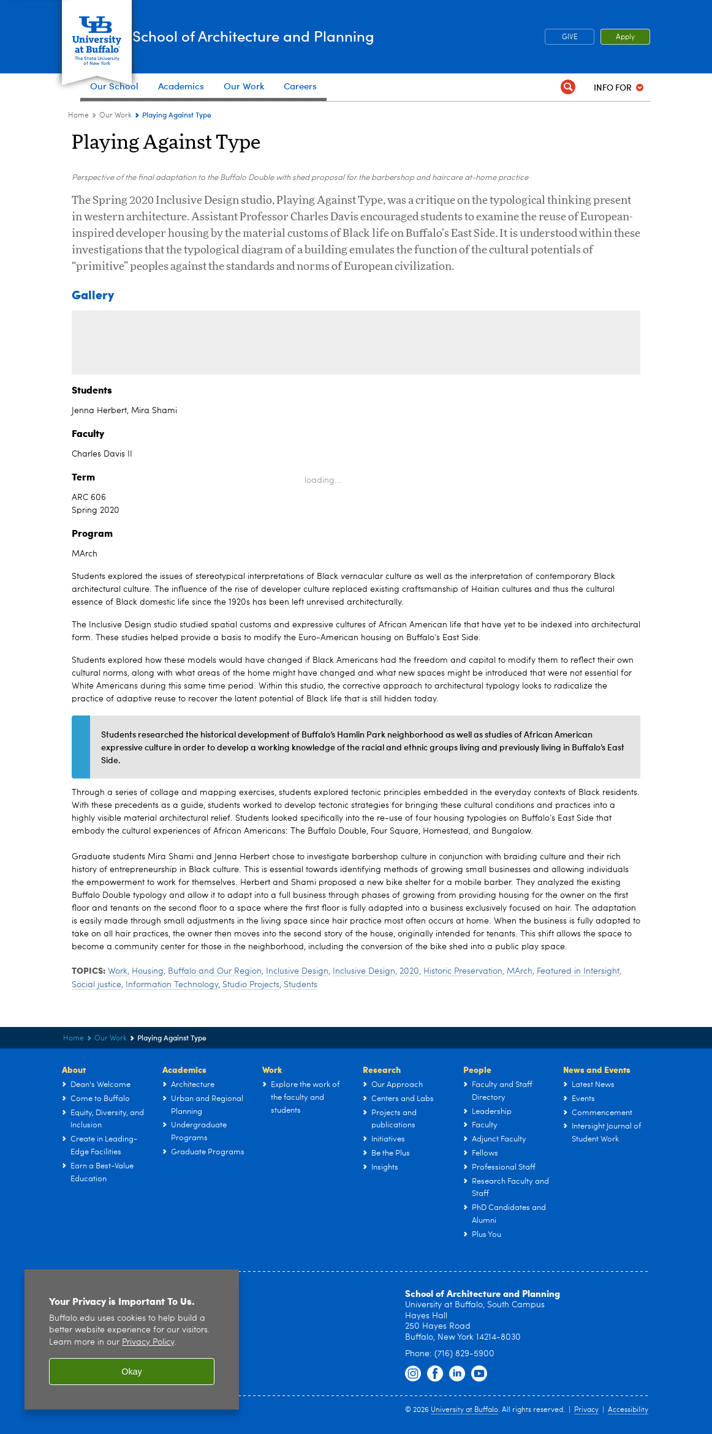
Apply (625, 37)
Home (78, 115)
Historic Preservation (462, 971)
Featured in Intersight (578, 971)
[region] (132, 1339)
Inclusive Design (297, 971)
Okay (131, 1371)
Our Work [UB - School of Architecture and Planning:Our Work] (115, 115)
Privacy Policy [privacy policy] (148, 1342)
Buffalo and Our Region (215, 971)
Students (300, 984)
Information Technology (172, 984)
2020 (409, 971)
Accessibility (628, 1410)
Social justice (96, 984)
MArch (519, 971)
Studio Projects (250, 984)
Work (117, 971)
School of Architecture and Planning (333, 36)
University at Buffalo (464, 1410)
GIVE (570, 37)
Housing (148, 971)
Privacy (586, 1410)
